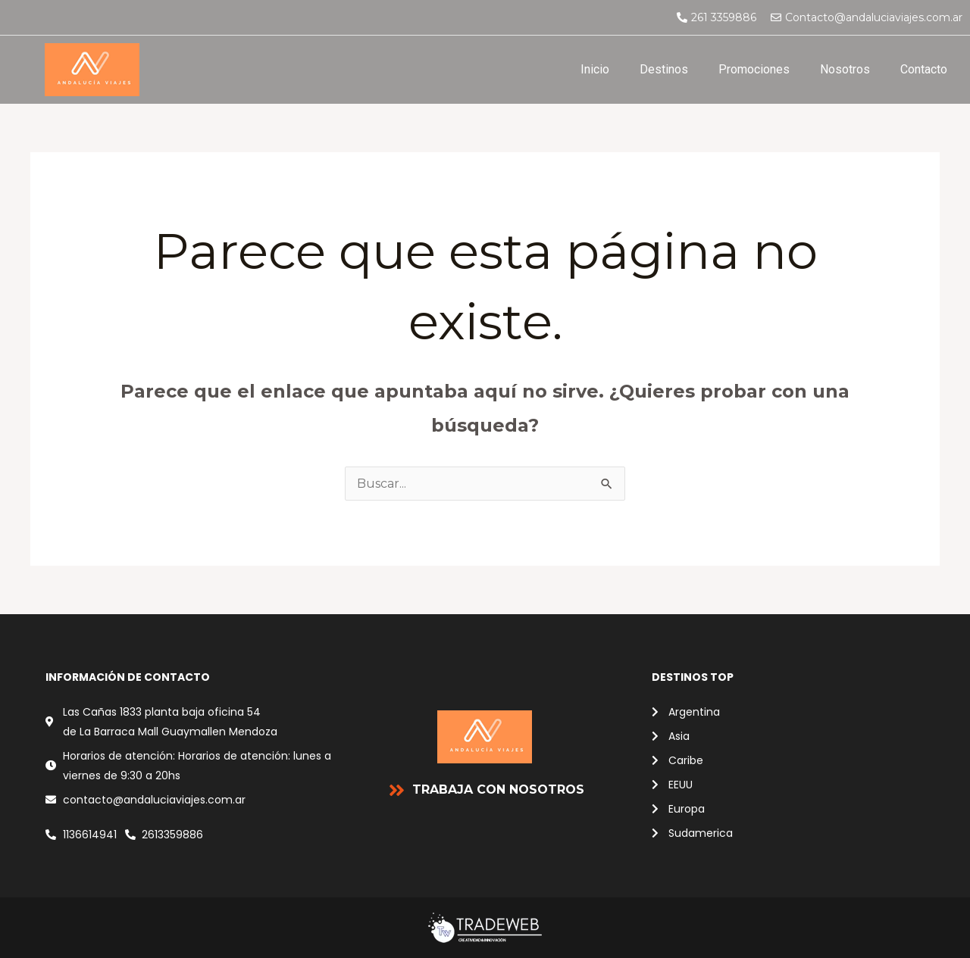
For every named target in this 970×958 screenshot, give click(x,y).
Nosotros (845, 69)
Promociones (754, 69)
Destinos (664, 69)
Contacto (923, 69)
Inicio (594, 69)
